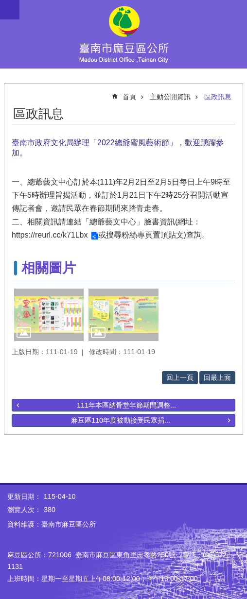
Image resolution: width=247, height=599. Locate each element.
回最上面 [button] (217, 377)
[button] (49, 315)
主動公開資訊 (170, 97)
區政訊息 (217, 97)
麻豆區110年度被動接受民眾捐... (120, 420)
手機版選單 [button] (9, 9)
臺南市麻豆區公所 (123, 34)
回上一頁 (180, 377)
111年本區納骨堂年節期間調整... (126, 405)
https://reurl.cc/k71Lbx (50, 235)
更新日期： (24, 496)
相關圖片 (48, 267)
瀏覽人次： (24, 509)
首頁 (129, 97)
